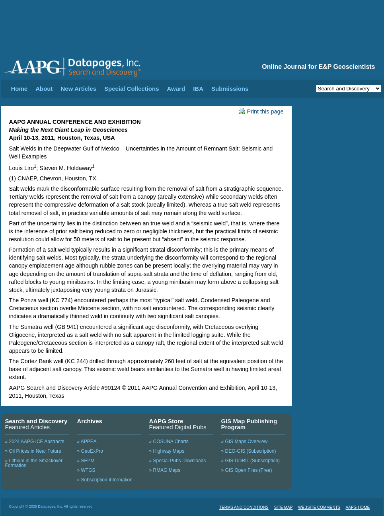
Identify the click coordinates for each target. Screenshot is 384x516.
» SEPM (86, 460)
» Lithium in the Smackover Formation (34, 463)
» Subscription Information (105, 480)
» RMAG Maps (165, 470)
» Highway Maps (167, 451)
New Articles (78, 88)
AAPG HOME (358, 507)
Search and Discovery (36, 421)
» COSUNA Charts (169, 441)
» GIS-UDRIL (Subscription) (250, 460)
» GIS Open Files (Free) (246, 470)
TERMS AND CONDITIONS (244, 507)
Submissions (229, 88)
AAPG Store (166, 421)
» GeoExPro (90, 451)
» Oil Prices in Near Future (33, 451)
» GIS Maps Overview (244, 441)
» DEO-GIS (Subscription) (248, 451)
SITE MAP (283, 507)
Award (176, 88)
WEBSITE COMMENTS (319, 507)
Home (19, 88)
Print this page (261, 111)
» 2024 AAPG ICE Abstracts (34, 441)
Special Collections (131, 88)
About (44, 88)
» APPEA (87, 441)
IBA (198, 88)
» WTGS (86, 470)
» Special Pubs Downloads (177, 460)
